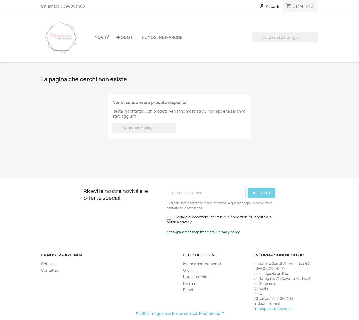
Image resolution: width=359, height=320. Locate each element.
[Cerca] (285, 37)
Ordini (188, 270)
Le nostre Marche (162, 37)
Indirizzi (189, 283)
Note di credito (196, 276)
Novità (102, 37)
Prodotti (125, 37)
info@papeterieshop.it (273, 308)
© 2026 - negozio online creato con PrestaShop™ (179, 313)
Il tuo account (200, 255)
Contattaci (50, 270)
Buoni (188, 289)
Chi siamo (49, 263)
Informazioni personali (202, 263)
